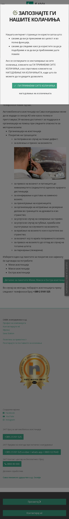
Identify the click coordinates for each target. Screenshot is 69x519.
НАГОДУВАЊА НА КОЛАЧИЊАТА (35, 93)
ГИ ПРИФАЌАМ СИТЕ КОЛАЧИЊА (34, 85)
